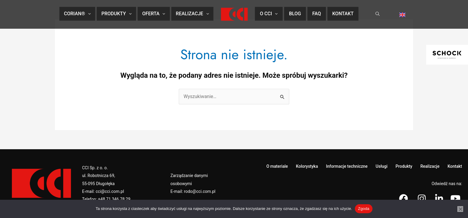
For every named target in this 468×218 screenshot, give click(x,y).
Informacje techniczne (346, 166)
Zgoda (363, 208)
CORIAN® (77, 13)
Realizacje (192, 13)
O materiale (277, 166)
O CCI (269, 13)
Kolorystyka (307, 166)
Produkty (116, 13)
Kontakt (343, 13)
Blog (295, 13)
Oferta (153, 13)
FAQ (316, 13)
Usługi (382, 166)
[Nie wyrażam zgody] (460, 209)
